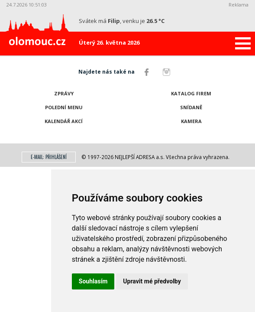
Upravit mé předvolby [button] (152, 281)
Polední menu (64, 107)
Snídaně (191, 107)
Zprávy (64, 93)
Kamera (191, 121)
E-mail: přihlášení (49, 156)
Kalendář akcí (64, 121)
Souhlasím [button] (93, 281)
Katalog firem (191, 93)
